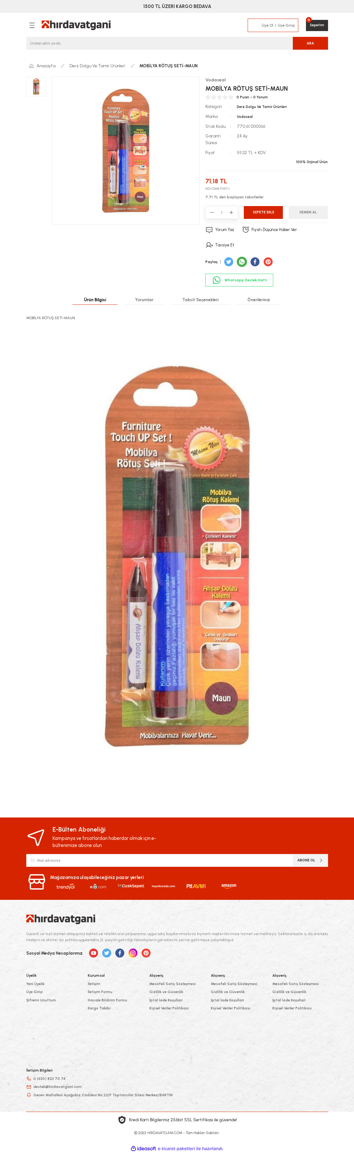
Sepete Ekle (263, 212)
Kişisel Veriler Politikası (169, 1008)
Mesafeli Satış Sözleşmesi (172, 983)
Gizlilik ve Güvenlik (166, 992)
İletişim (94, 983)
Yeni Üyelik (35, 983)
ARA (310, 43)
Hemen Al (308, 212)
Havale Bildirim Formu (107, 1000)
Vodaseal (245, 116)
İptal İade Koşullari (166, 1000)
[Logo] (76, 25)
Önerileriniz (258, 299)
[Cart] (316, 25)
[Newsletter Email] (177, 860)
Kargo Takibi (99, 1008)
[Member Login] (254, 25)
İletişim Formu (100, 992)
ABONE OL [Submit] (310, 860)
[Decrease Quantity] (212, 212)
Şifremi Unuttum (41, 1000)
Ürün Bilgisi (95, 299)
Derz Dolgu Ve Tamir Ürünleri (262, 107)
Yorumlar (144, 299)
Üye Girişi (34, 992)
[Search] (177, 43)
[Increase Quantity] (231, 212)
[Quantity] (221, 212)
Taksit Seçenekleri (200, 299)
